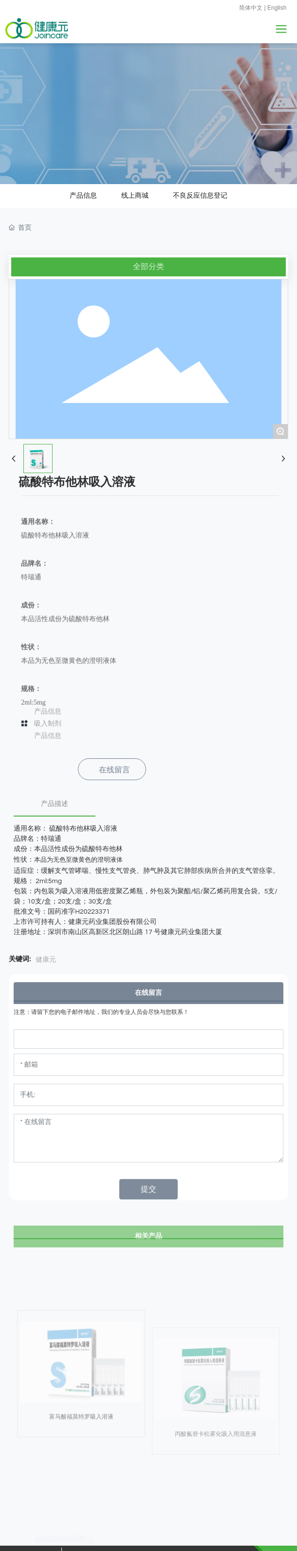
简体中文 (250, 7)
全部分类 (148, 241)
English (277, 7)
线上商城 (134, 170)
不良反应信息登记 (200, 170)
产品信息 (83, 170)
